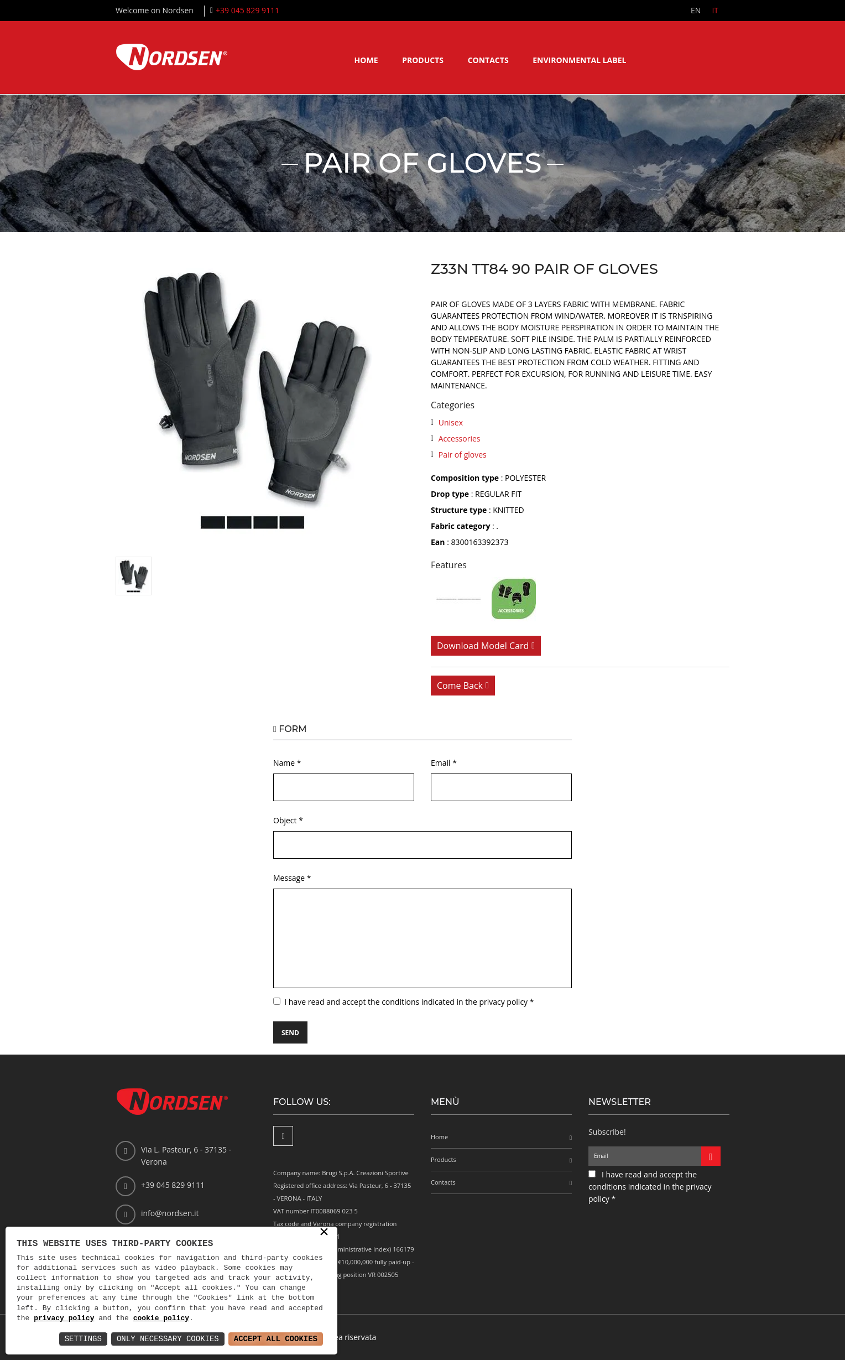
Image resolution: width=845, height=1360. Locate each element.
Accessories (460, 438)
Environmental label (579, 60)
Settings (83, 1338)
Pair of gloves (463, 454)
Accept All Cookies (275, 1338)
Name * (287, 762)
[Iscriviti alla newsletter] (711, 1156)
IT (715, 10)
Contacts (488, 60)
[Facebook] (283, 1136)
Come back (460, 685)
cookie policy (161, 1318)
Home (366, 60)
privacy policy (64, 1318)
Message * (292, 878)
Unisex (451, 422)
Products (423, 60)
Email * (444, 762)
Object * (288, 820)
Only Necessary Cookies (168, 1338)
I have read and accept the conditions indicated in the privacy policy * (409, 1001)
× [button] (324, 1233)
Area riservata (351, 1337)
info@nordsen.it (170, 1213)
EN (696, 10)
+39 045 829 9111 (247, 10)
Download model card (483, 646)
